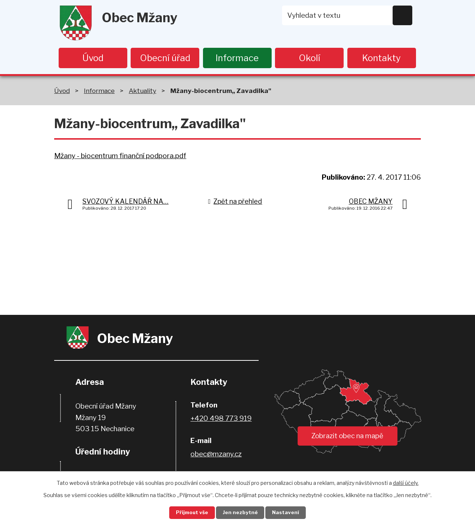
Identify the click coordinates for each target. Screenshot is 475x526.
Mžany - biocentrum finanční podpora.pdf (120, 156)
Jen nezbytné (240, 512)
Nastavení (288, 512)
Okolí (309, 58)
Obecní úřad (165, 58)
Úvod (93, 58)
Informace (237, 58)
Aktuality (142, 91)
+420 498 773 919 (221, 419)
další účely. (406, 482)
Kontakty (381, 58)
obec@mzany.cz (216, 454)
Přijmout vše (189, 512)
